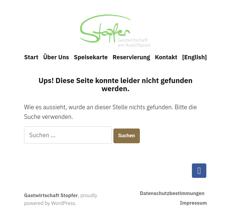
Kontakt (166, 57)
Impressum (193, 203)
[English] (194, 57)
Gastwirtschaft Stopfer (51, 195)
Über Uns (56, 57)
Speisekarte (91, 57)
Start (31, 57)
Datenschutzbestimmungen (172, 193)
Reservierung (131, 57)
